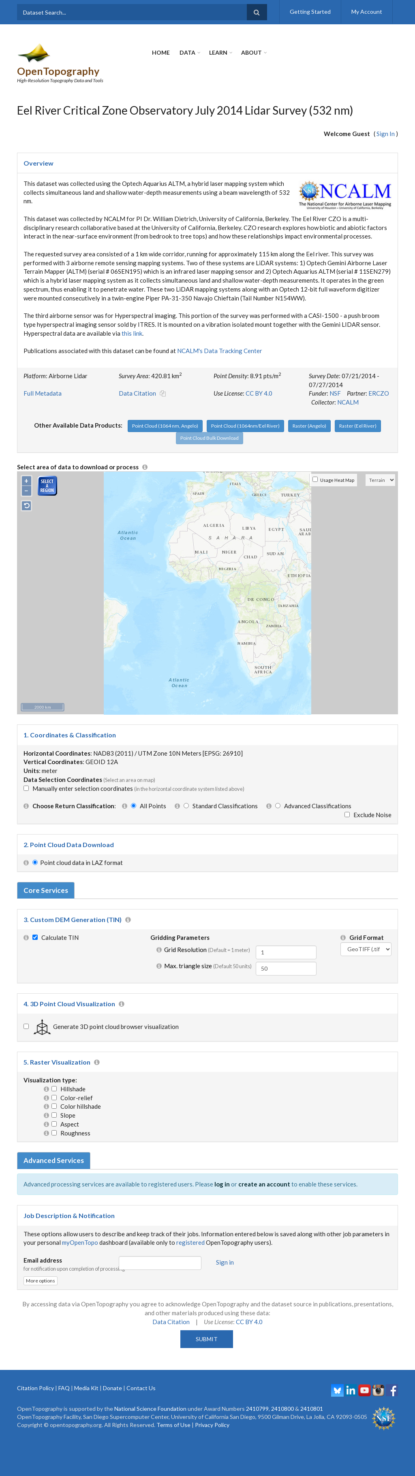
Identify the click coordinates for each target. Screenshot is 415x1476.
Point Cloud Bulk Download (209, 423)
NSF (335, 378)
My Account (366, 11)
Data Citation (137, 378)
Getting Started (310, 11)
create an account (264, 1168)
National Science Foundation (150, 1393)
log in (222, 1168)
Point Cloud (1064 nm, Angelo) (165, 410)
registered (190, 1227)
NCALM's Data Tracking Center (219, 335)
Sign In (385, 118)
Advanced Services (54, 1145)
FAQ (64, 1372)
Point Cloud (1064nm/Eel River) (245, 410)
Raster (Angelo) (309, 410)
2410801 (311, 1393)
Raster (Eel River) (357, 410)
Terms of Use (173, 1409)
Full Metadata (43, 378)
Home (161, 52)
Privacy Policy (212, 1409)
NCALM (348, 387)
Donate (112, 1372)
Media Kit (86, 1372)
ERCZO (378, 378)
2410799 (257, 1393)
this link (132, 318)
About (251, 52)
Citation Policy (35, 1372)
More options (40, 1266)
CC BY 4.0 (259, 378)
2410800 (282, 1393)
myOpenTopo (80, 1227)
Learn (218, 52)
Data (187, 52)
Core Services (46, 875)
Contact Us (141, 1372)
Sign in (225, 1246)
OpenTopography (93, 47)
